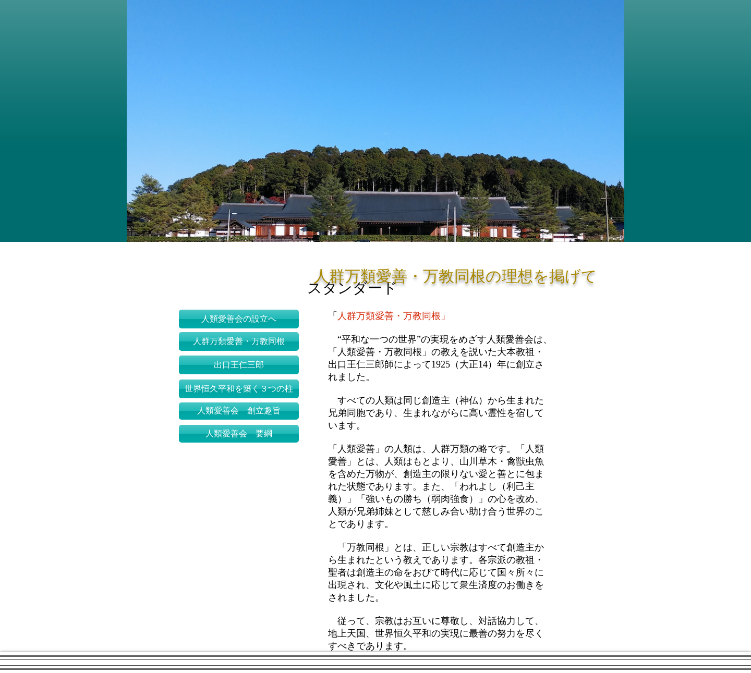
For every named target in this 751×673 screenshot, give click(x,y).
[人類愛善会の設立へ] (239, 319)
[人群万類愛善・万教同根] (239, 341)
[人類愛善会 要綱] (239, 434)
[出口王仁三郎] (239, 365)
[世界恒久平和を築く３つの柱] (239, 389)
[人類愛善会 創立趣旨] (239, 411)
